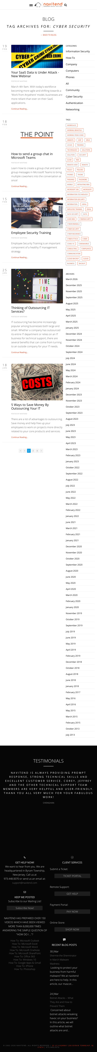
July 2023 (70, 424)
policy (69, 170)
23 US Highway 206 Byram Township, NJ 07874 (66, 1046)
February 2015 (73, 722)
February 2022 (73, 509)
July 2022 (70, 485)
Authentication (74, 103)
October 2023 (72, 406)
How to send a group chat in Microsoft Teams (32, 156)
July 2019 (70, 631)
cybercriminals (73, 224)
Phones (70, 77)
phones (70, 175)
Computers (72, 70)
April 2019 (71, 649)
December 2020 (74, 546)
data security (73, 214)
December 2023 (74, 394)
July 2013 (70, 734)
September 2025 (74, 297)
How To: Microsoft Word (25, 946)
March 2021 (72, 528)
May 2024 (71, 370)
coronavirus (84, 244)
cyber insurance (74, 234)
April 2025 (71, 315)
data (85, 214)
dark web (71, 219)
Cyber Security (74, 96)
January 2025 (72, 327)
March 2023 (72, 449)
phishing (70, 179)
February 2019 (73, 655)
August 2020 (72, 570)
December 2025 (74, 285)
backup (82, 263)
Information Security (78, 51)
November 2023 (74, 400)
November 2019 (74, 613)
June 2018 (71, 680)
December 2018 (74, 661)
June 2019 (71, 637)
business (70, 263)
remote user (72, 165)
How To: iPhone (24, 965)
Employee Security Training (31, 232)
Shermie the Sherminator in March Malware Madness (63, 959)
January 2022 (72, 516)
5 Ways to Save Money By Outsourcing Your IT (30, 406)
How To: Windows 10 (24, 959)
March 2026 (72, 279)
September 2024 (74, 351)
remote (85, 165)
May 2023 (71, 437)
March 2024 (72, 376)
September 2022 (74, 473)
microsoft (87, 189)
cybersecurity (85, 219)
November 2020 (74, 552)
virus (88, 140)
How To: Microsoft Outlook (24, 940)
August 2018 (72, 673)
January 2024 (72, 388)
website (70, 140)
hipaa (84, 204)
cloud (85, 258)
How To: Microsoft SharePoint (25, 953)
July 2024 (70, 358)
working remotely (74, 130)
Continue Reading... (19, 108)
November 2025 (74, 291)
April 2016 (71, 704)
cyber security (73, 229)
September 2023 (74, 412)
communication (73, 253)
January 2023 (72, 461)
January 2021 (72, 540)
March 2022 (72, 503)
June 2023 (71, 430)
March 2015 (72, 716)
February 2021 (73, 534)
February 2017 (73, 692)
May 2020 (71, 582)
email (89, 209)
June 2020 (71, 576)
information (72, 204)
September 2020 (74, 564)
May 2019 (71, 643)
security (82, 155)
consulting (72, 249)
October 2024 (72, 345)
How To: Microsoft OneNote (25, 950)
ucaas (69, 145)
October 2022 (72, 467)
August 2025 (72, 303)
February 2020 (73, 601)
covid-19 (70, 244)
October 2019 (72, 619)
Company (71, 64)
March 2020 (72, 594)
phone (80, 175)
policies (80, 170)
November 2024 (74, 339)
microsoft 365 (73, 189)
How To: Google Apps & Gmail (25, 962)
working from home (75, 135)
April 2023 (71, 443)
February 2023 (73, 455)
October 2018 (72, 667)
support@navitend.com (24, 882)
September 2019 (74, 625)
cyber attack (72, 239)
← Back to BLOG (48, 35)
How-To (70, 57)
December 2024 (74, 333)
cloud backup (73, 258)
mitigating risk (83, 184)
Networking (72, 109)
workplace (71, 125)
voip (79, 140)
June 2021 (71, 522)
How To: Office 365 (24, 956)
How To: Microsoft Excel (24, 943)
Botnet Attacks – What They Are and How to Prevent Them (61, 1002)
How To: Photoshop (24, 969)
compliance (86, 249)
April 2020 (71, 588)
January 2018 (72, 686)
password (83, 179)
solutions (86, 150)
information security (76, 199)
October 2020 (72, 558)
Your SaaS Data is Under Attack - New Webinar (35, 74)
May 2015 (71, 710)
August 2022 (72, 479)
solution (71, 155)
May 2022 (71, 497)
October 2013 (72, 728)
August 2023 (72, 418)
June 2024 (71, 364)
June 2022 (71, 491)
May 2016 (71, 698)
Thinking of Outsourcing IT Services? (30, 309)
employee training (74, 209)
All (67, 83)
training (80, 145)
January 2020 (72, 607)
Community (73, 90)
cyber (84, 239)
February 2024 (73, 382)
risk (77, 160)
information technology (77, 194)
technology (72, 150)
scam (69, 160)
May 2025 (71, 309)
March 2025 (72, 321)
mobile (70, 184)
